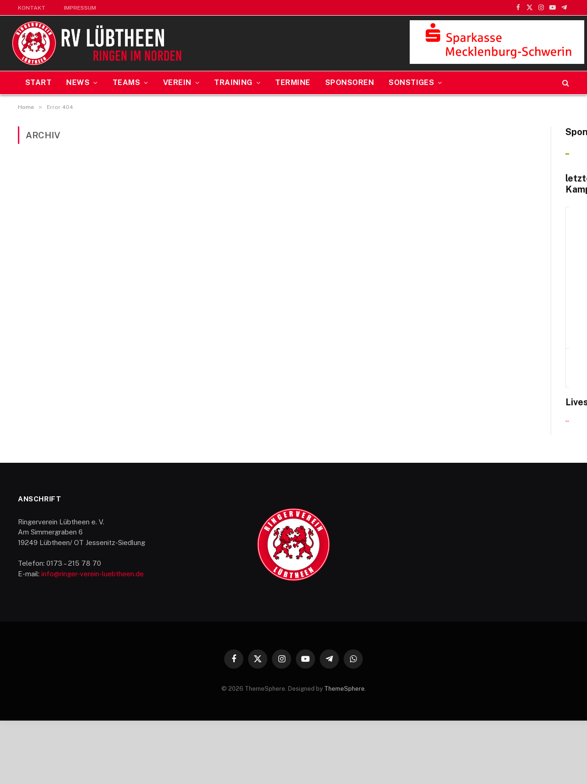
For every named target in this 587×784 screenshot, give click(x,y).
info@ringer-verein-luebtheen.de (92, 637)
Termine (292, 82)
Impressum (80, 8)
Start (38, 82)
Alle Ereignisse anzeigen (530, 377)
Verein (177, 82)
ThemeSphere (344, 752)
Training (233, 82)
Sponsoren (349, 82)
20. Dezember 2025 (489, 317)
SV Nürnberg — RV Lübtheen (489, 357)
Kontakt (31, 8)
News (78, 82)
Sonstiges (411, 82)
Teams (126, 82)
